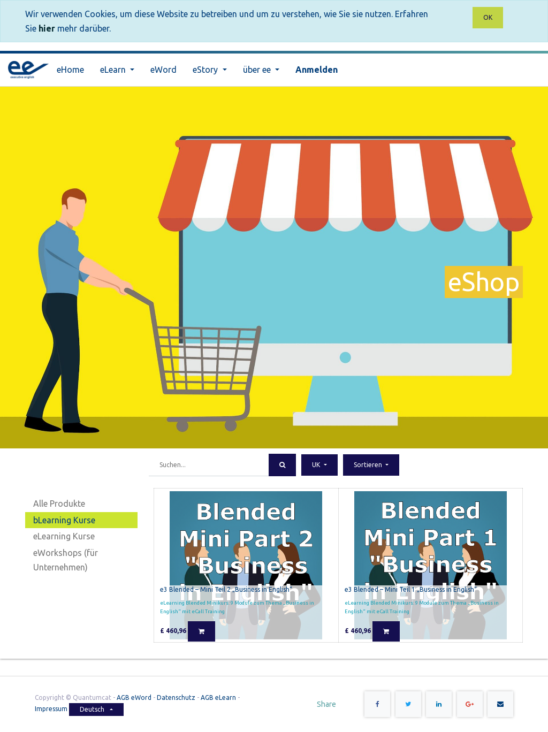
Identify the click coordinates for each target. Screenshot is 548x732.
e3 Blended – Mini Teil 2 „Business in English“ (226, 589)
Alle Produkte (59, 503)
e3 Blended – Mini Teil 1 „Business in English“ (411, 589)
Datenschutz (176, 697)
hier (47, 28)
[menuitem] (70, 70)
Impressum (52, 708)
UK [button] (317, 464)
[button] (371, 465)
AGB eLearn (218, 697)
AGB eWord (134, 697)
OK (487, 17)
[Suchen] (282, 465)
